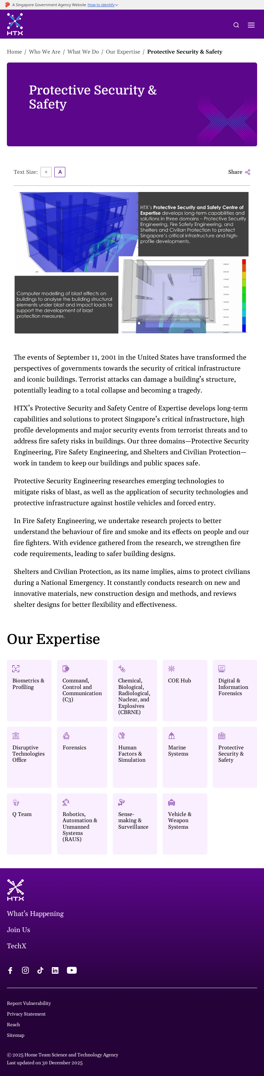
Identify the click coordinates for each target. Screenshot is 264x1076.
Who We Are (44, 52)
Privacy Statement (26, 1014)
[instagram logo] (25, 971)
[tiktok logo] (40, 971)
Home (14, 52)
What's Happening (35, 913)
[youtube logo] (72, 971)
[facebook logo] (10, 971)
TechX (16, 946)
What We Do (83, 52)
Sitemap (15, 1035)
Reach (13, 1025)
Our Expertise (123, 52)
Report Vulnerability (29, 1003)
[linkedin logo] (55, 971)
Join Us (18, 930)
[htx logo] (15, 25)
